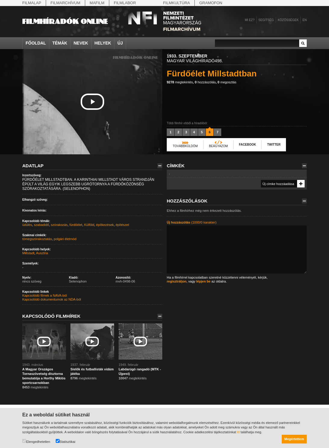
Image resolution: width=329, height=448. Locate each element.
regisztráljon (176, 281)
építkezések (105, 225)
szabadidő (41, 225)
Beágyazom (218, 146)
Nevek (80, 43)
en (305, 20)
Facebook (247, 144)
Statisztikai (66, 441)
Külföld (89, 225)
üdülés (27, 225)
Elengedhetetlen (36, 441)
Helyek (103, 43)
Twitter (273, 144)
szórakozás (59, 225)
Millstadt (28, 253)
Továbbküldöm (185, 146)
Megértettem (294, 439)
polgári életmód (65, 239)
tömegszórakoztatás (37, 239)
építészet (122, 225)
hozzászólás (205, 82)
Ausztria (42, 253)
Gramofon (210, 3)
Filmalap (31, 3)
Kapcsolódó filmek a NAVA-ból (44, 295)
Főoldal (36, 43)
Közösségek (288, 20)
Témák (59, 43)
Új (120, 43)
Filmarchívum (65, 3)
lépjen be (203, 281)
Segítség (266, 20)
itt (238, 432)
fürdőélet (76, 225)
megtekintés (180, 82)
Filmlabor (125, 3)
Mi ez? (249, 20)
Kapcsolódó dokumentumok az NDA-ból (51, 299)
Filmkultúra (176, 3)
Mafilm (97, 3)
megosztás (227, 82)
